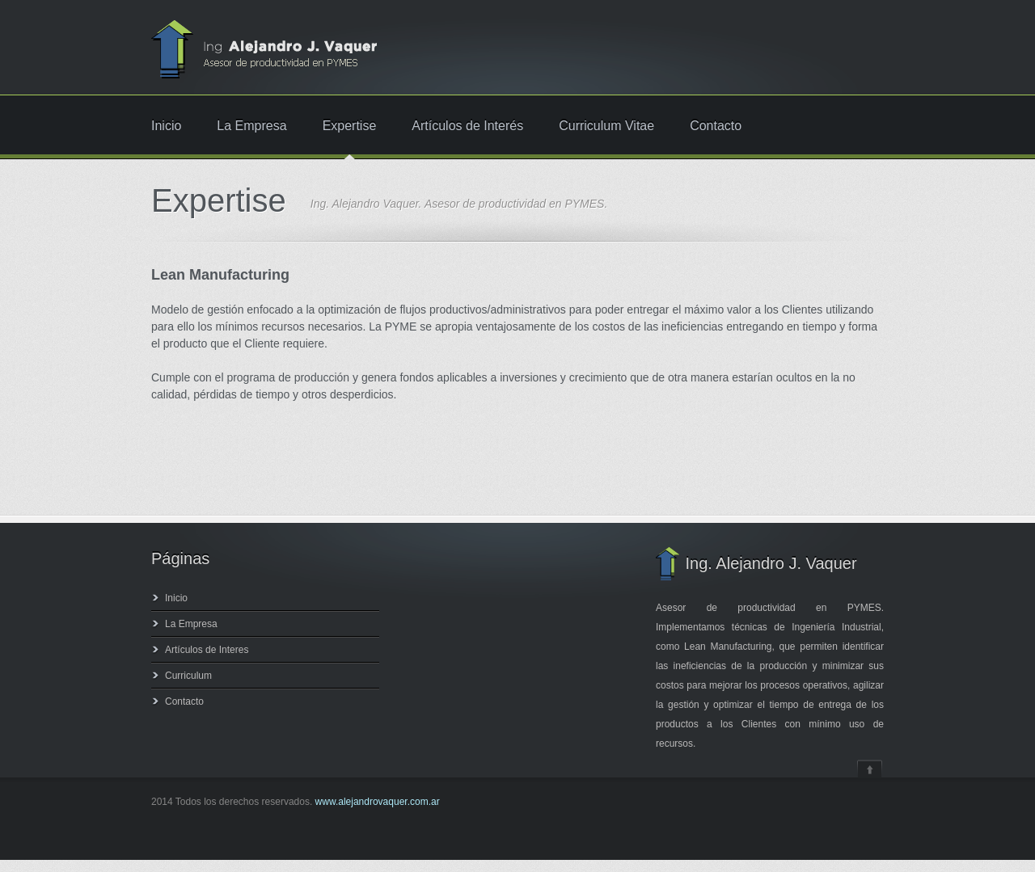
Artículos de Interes (206, 649)
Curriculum (188, 675)
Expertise (350, 126)
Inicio (166, 126)
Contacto (715, 126)
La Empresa (251, 126)
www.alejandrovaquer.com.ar (377, 801)
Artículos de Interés (467, 126)
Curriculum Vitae (606, 126)
